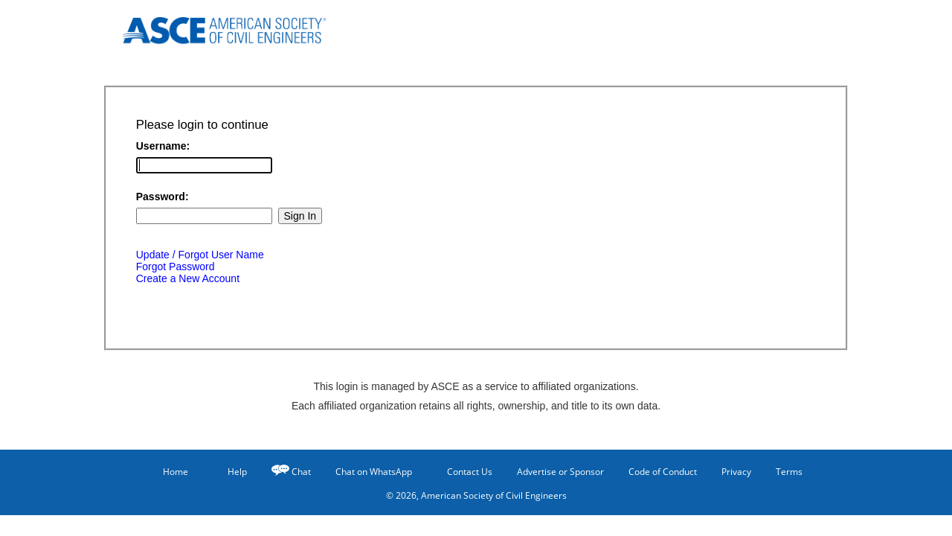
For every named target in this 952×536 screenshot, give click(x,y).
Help (230, 471)
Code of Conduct (662, 471)
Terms (789, 471)
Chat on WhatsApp (373, 471)
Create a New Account (187, 278)
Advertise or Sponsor (560, 471)
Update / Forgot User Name (200, 255)
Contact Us (464, 471)
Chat (301, 471)
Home (168, 471)
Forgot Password (175, 266)
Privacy (736, 471)
